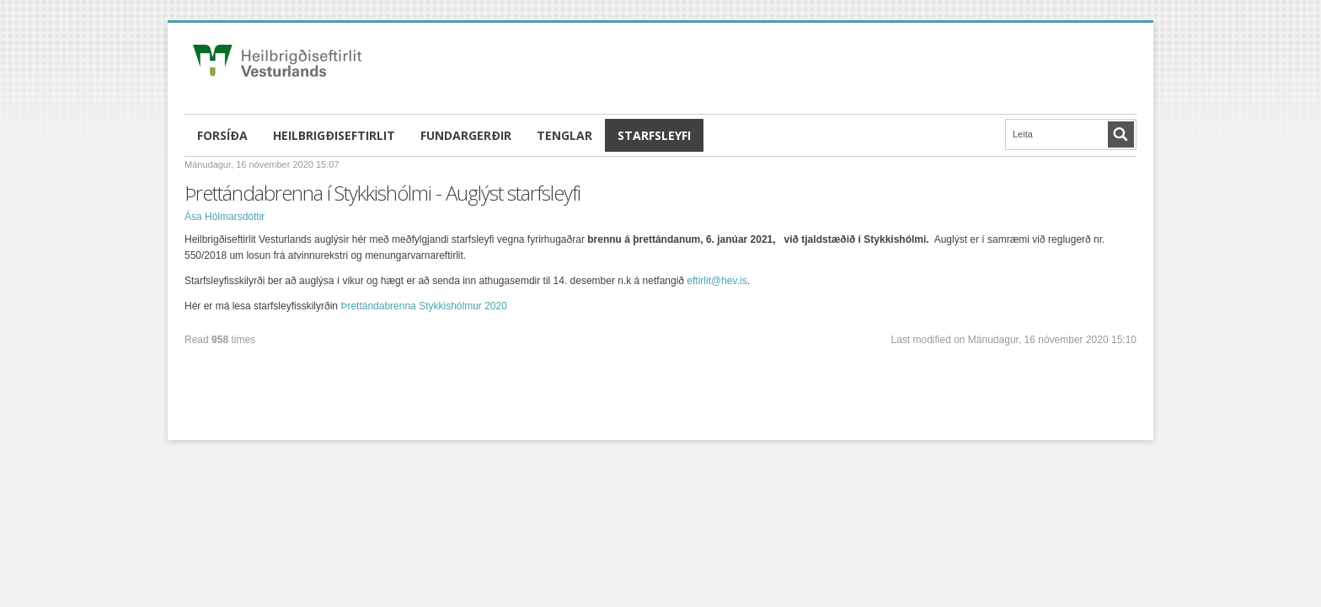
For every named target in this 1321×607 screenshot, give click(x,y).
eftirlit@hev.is (716, 281)
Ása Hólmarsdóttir (225, 217)
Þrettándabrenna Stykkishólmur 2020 (423, 306)
